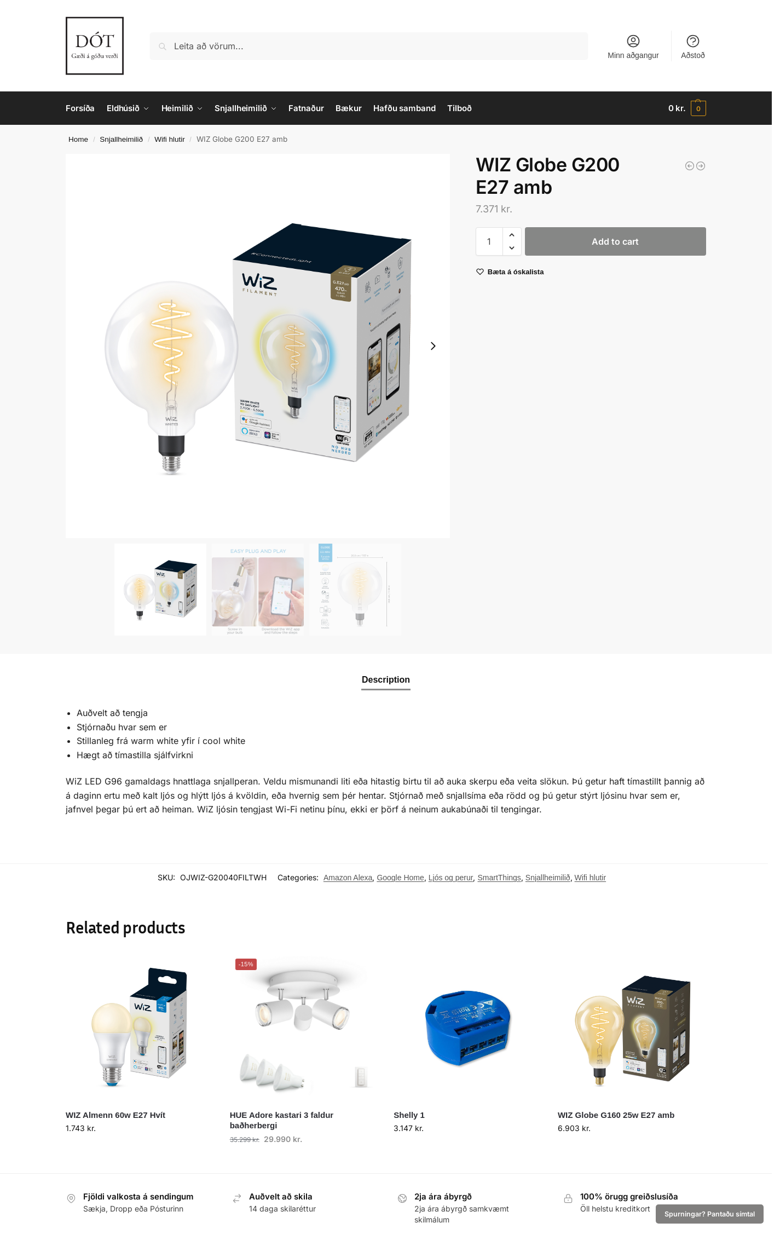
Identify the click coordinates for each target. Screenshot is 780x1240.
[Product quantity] (489, 241)
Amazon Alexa (348, 877)
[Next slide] (432, 345)
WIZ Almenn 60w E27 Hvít (115, 1115)
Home (78, 139)
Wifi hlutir (169, 139)
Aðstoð (693, 46)
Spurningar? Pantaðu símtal (710, 1214)
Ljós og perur (451, 877)
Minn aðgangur (633, 46)
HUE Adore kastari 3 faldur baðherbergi (282, 1120)
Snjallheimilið (121, 139)
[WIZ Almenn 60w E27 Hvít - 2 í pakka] (689, 165)
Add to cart (615, 241)
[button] (687, 108)
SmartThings (499, 877)
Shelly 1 (409, 1115)
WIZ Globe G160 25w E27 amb (616, 1115)
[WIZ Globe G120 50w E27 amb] (700, 165)
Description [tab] (386, 679)
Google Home (400, 877)
